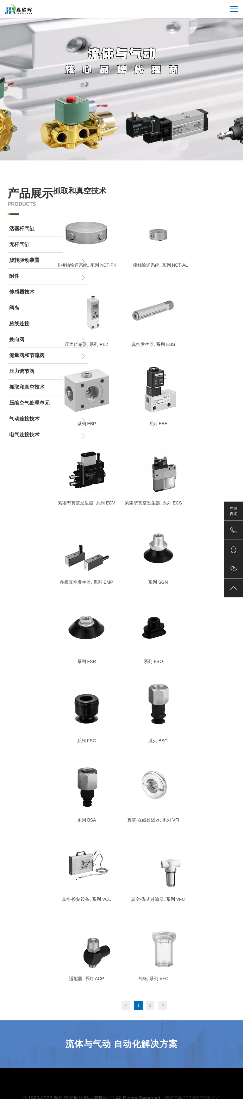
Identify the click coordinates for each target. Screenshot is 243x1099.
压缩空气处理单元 (48, 403)
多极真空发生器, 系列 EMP (86, 582)
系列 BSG (158, 740)
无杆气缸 (48, 245)
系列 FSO (153, 661)
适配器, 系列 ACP (86, 978)
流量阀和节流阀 (48, 356)
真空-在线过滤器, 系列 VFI (153, 820)
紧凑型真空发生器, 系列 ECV (86, 502)
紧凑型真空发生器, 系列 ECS (153, 502)
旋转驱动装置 (48, 260)
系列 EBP (86, 423)
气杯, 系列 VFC (153, 978)
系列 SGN (158, 582)
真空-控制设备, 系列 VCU (87, 899)
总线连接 (48, 324)
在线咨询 (233, 511)
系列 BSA (86, 820)
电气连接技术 (48, 435)
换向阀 (48, 340)
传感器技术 (48, 292)
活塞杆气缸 (48, 229)
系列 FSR (86, 661)
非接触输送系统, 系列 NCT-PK (86, 265)
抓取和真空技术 (48, 387)
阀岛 (48, 308)
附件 (48, 276)
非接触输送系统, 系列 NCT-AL (158, 265)
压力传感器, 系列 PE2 (86, 344)
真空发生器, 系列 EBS (153, 344)
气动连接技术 (48, 419)
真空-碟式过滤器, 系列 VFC (158, 899)
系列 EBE (158, 423)
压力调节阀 (48, 371)
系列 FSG (86, 740)
